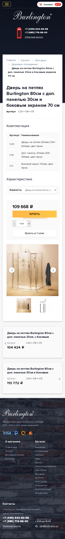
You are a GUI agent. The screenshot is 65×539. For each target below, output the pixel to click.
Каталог (25, 60)
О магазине (11, 447)
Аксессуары (41, 481)
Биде (37, 459)
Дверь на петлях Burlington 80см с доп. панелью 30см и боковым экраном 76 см (30, 372)
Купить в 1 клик (34, 233)
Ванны (38, 462)
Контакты (10, 459)
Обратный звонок (34, 37)
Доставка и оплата (14, 455)
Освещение (41, 485)
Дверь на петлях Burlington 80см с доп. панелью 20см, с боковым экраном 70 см (30, 336)
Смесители (40, 470)
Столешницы (41, 451)
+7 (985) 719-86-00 (36, 32)
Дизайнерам (41, 493)
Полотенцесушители (45, 466)
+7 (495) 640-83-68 (36, 29)
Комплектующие (43, 489)
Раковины (40, 447)
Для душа (40, 60)
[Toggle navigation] (7, 4)
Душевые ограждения (25, 64)
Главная (11, 60)
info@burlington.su (49, 526)
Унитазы (39, 455)
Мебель (39, 478)
